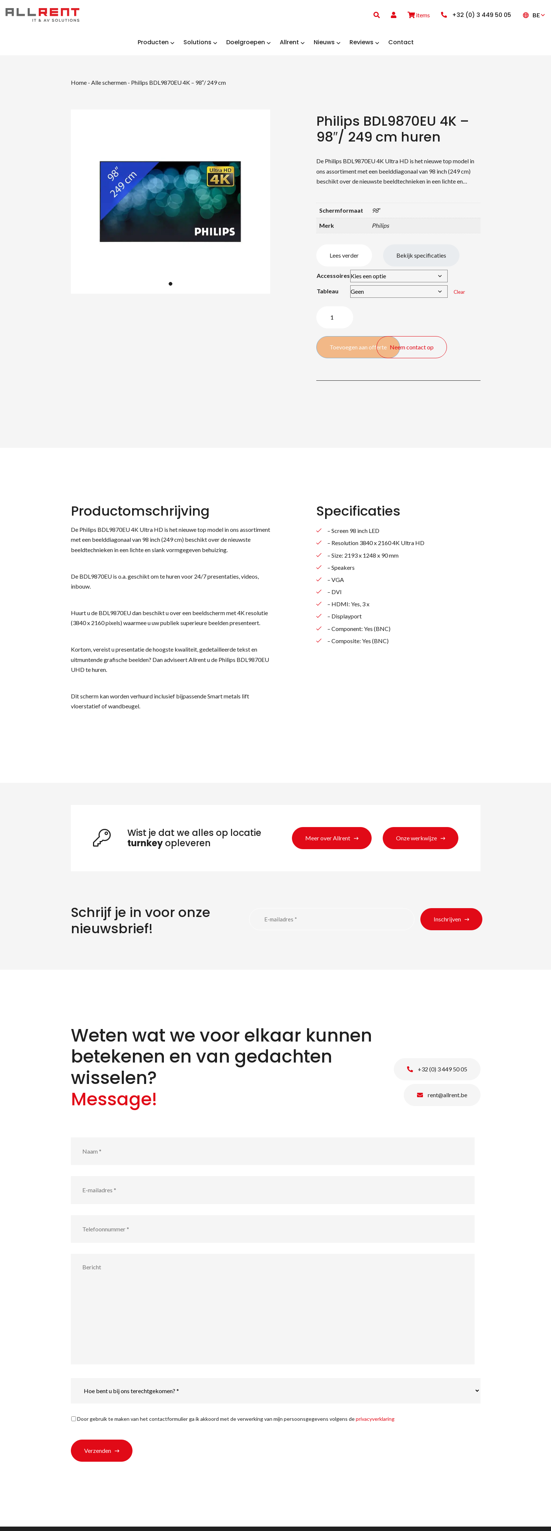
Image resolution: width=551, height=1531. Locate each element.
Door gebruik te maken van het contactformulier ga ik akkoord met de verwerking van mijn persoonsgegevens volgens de (236, 1423)
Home (79, 86)
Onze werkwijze (416, 842)
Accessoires (333, 279)
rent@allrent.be (442, 1099)
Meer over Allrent (327, 842)
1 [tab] (170, 288)
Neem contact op (447, 347)
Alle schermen (109, 86)
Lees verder (344, 259)
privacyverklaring (375, 1423)
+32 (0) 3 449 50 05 (437, 1073)
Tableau (327, 295)
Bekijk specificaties (421, 259)
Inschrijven (447, 923)
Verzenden (97, 1454)
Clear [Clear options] (459, 296)
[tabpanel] (170, 206)
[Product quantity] (334, 322)
